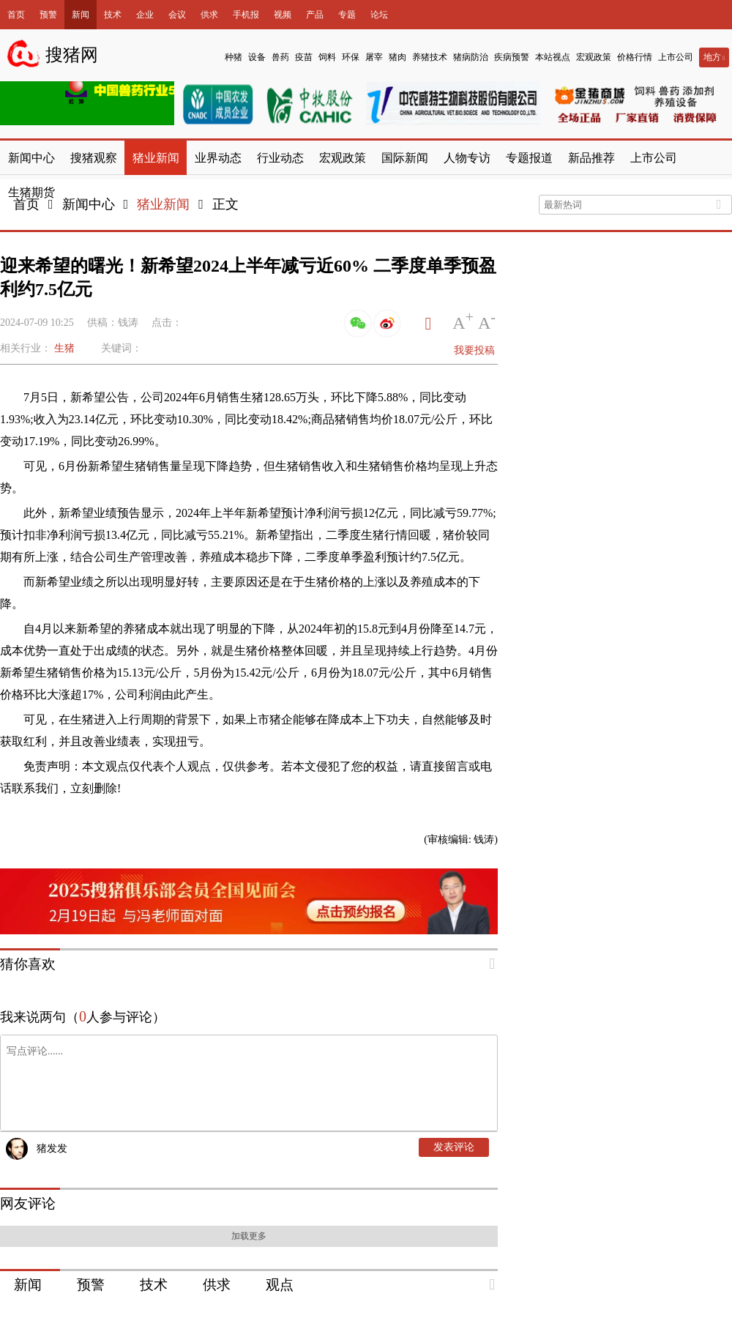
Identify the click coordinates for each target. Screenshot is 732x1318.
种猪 (233, 57)
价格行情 (634, 57)
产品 (315, 15)
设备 (257, 57)
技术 (113, 15)
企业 (145, 15)
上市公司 (675, 57)
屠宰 (374, 57)
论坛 (379, 15)
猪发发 (52, 1148)
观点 (279, 1284)
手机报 (246, 15)
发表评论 (453, 1147)
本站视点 (552, 57)
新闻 (80, 15)
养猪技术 (429, 57)
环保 (350, 57)
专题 (347, 15)
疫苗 (304, 57)
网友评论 (28, 1203)
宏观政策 (593, 57)
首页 (16, 15)
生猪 (64, 348)
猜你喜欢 (28, 964)
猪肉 (397, 57)
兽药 (280, 57)
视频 (282, 15)
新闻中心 (88, 204)
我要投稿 (474, 350)
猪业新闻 (163, 204)
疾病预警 (511, 57)
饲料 (327, 57)
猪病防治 (470, 57)
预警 (48, 15)
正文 (225, 204)
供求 (209, 15)
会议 (177, 15)
